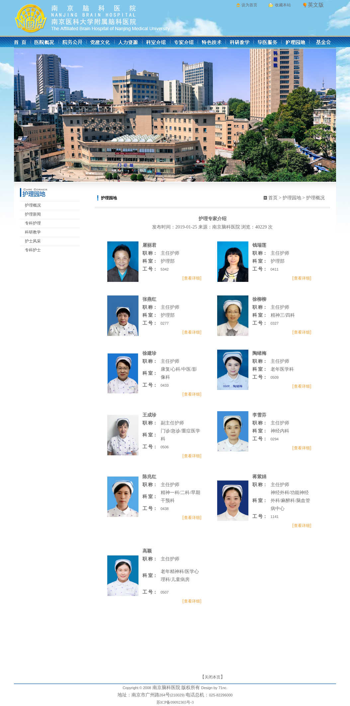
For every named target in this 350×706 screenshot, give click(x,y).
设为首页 (249, 5)
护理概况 (33, 205)
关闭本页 (212, 677)
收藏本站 (283, 5)
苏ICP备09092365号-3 (175, 702)
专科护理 (33, 223)
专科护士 (33, 250)
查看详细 (192, 278)
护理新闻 (33, 214)
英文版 (316, 5)
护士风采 (33, 241)
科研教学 (33, 232)
